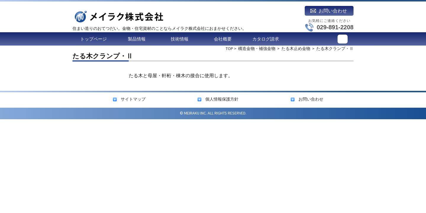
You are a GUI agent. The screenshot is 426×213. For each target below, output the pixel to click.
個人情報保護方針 (221, 99)
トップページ (93, 39)
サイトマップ (133, 99)
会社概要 (223, 39)
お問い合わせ (310, 99)
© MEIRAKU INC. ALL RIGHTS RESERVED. (213, 113)
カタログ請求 (265, 39)
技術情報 (179, 39)
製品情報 (137, 39)
